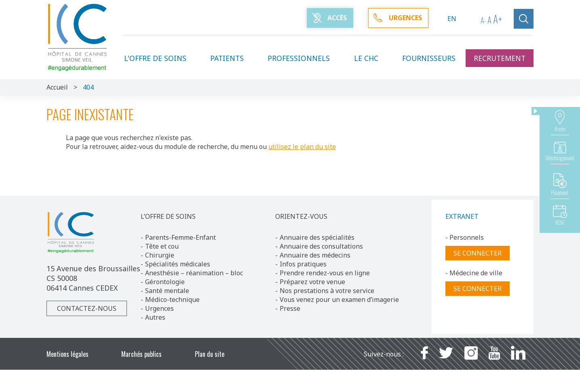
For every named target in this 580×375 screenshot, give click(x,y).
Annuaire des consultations (321, 246)
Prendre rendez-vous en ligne (325, 272)
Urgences (159, 308)
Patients (231, 58)
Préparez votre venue (312, 281)
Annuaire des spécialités (317, 237)
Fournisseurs (429, 58)
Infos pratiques (303, 264)
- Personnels (464, 237)
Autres (155, 317)
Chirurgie (159, 255)
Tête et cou (162, 246)
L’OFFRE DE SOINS (168, 216)
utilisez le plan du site (302, 146)
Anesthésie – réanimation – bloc (194, 272)
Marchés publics (141, 354)
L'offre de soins (160, 58)
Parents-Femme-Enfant (180, 237)
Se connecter (477, 253)
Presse (290, 308)
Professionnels (304, 58)
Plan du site (209, 354)
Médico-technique (172, 299)
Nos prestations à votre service (327, 290)
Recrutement (499, 58)
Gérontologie (165, 281)
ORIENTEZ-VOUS (301, 216)
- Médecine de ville (473, 272)
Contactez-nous (86, 308)
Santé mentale (167, 290)
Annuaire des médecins (315, 255)
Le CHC (371, 58)
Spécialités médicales (177, 264)
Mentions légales (67, 354)
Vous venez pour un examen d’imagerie (339, 299)
